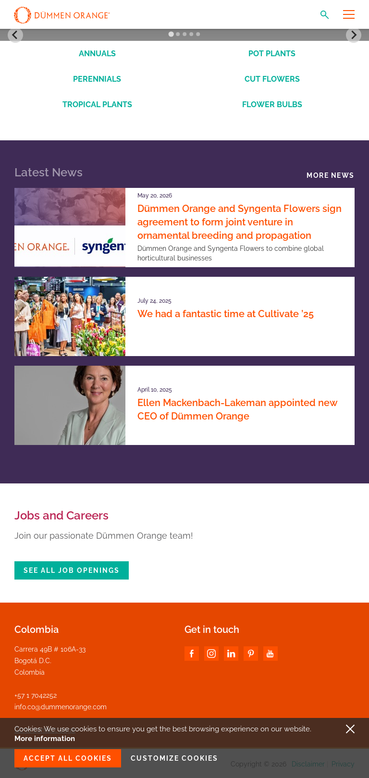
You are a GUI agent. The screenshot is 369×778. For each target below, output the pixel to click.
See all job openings (72, 570)
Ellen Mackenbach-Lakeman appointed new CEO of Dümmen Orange (237, 409)
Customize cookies (174, 758)
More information (44, 738)
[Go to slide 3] (184, 34)
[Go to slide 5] (198, 34)
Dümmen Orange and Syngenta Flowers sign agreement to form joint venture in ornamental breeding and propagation (239, 222)
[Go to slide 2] (178, 34)
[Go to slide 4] (191, 34)
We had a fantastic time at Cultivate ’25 (225, 314)
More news (331, 175)
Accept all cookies (68, 758)
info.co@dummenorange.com (60, 707)
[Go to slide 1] (170, 34)
